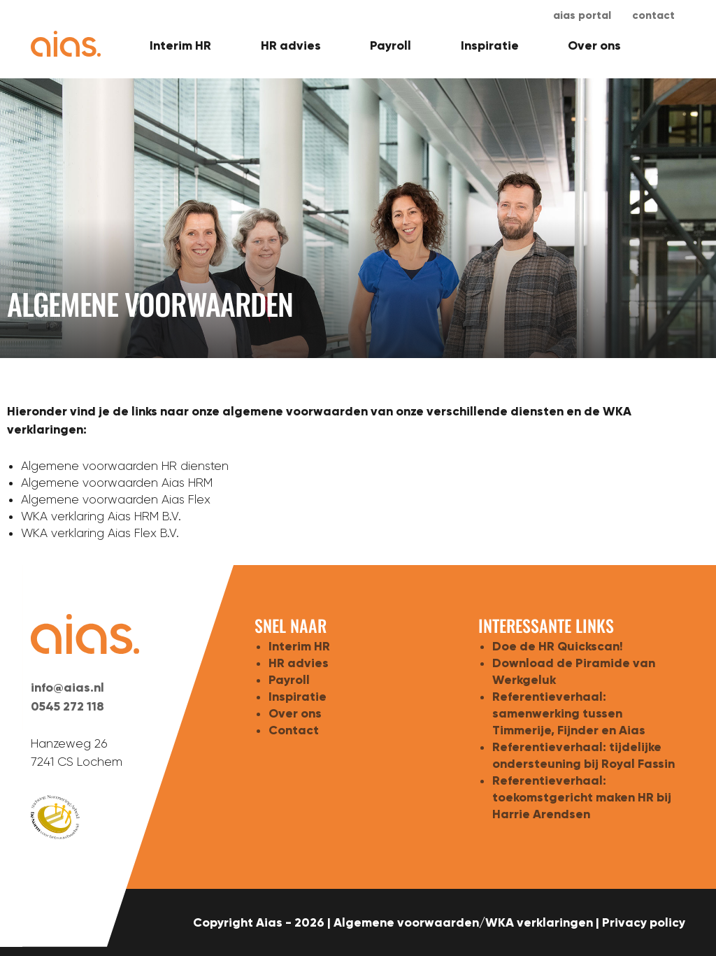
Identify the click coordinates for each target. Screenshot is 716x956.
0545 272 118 (67, 706)
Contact (653, 15)
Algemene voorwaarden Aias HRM (117, 483)
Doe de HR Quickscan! (557, 646)
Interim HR (180, 45)
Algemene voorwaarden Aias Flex (115, 499)
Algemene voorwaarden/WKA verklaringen (463, 922)
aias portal (582, 15)
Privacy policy (643, 922)
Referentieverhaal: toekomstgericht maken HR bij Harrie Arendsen (581, 797)
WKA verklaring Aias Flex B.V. (100, 533)
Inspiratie (490, 45)
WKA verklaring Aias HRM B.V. (101, 516)
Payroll (390, 45)
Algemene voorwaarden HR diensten (125, 466)
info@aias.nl (67, 687)
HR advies (291, 45)
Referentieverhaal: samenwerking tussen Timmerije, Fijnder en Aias (568, 713)
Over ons (594, 45)
